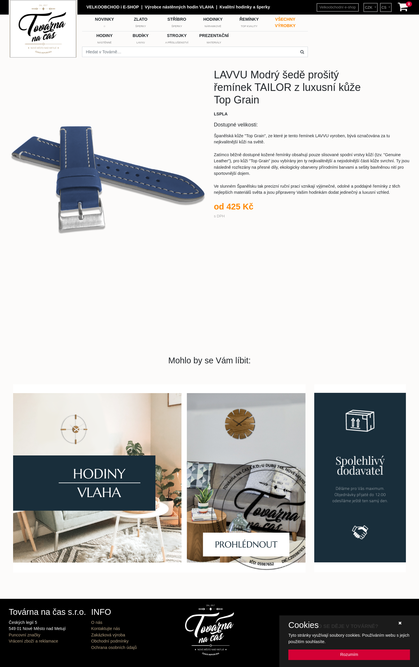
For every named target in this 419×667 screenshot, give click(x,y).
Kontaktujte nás (105, 628)
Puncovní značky (24, 635)
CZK (369, 8)
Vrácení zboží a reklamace (33, 641)
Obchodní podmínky (110, 641)
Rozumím (349, 654)
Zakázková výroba (108, 635)
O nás (96, 622)
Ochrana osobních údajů (114, 647)
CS (384, 8)
